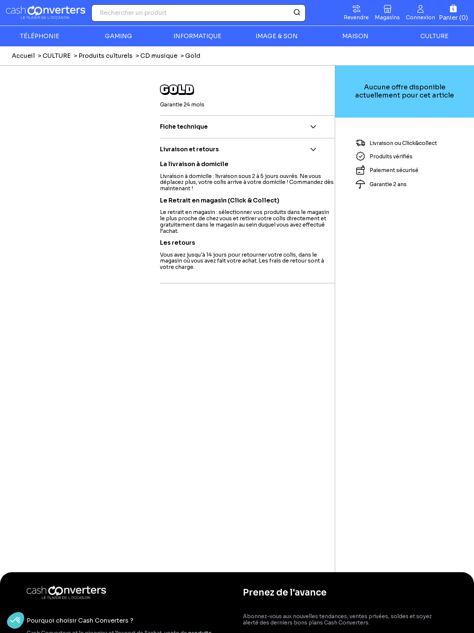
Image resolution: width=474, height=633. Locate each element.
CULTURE (434, 36)
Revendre (356, 17)
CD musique (158, 56)
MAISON (355, 36)
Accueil (23, 56)
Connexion (420, 17)
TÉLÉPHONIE (39, 36)
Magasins (387, 17)
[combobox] (198, 13)
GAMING (118, 36)
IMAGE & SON (277, 36)
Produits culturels (106, 56)
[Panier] (453, 12)
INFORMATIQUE (197, 36)
